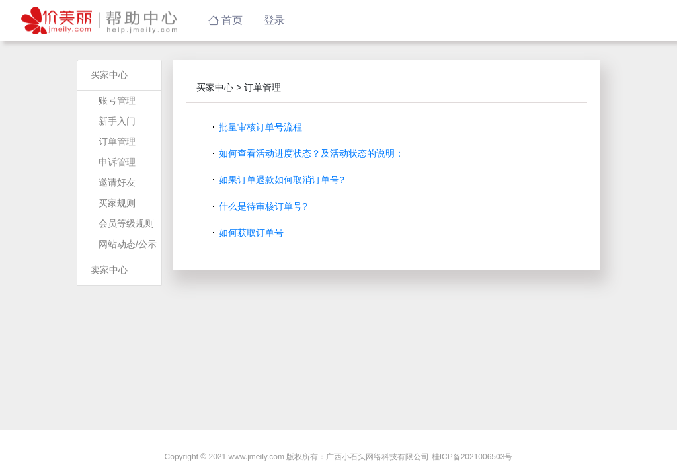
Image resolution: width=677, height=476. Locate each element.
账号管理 (117, 100)
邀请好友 (117, 182)
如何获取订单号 (251, 232)
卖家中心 (109, 269)
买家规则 (117, 203)
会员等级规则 (126, 223)
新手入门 (117, 121)
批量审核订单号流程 (260, 127)
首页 (225, 20)
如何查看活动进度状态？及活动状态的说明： (311, 153)
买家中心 (109, 74)
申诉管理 (117, 162)
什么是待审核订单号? (263, 206)
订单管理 (117, 141)
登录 (274, 20)
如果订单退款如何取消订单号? (281, 180)
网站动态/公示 (128, 244)
